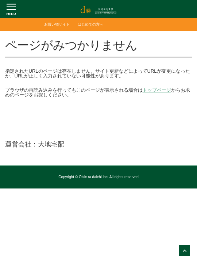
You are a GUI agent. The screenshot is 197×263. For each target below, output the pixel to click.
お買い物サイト (57, 24)
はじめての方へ (90, 24)
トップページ (157, 90)
